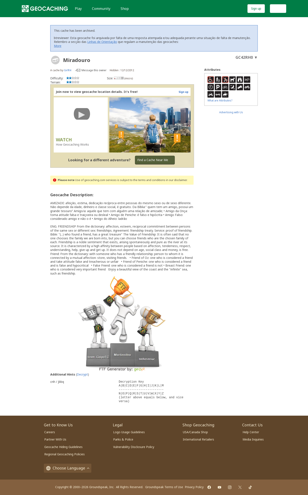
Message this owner (94, 70)
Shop (125, 8)
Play (78, 8)
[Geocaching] (45, 8)
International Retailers (198, 439)
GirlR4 (67, 70)
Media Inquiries (253, 439)
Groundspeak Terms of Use (164, 487)
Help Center (251, 432)
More (57, 46)
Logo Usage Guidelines (129, 432)
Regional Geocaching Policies (64, 454)
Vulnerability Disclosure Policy (133, 447)
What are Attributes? (219, 100)
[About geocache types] (55, 60)
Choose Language (67, 468)
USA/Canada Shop (195, 432)
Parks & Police (123, 439)
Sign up (256, 8)
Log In (278, 8)
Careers (49, 432)
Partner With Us (55, 439)
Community (101, 8)
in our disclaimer (176, 180)
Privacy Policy (194, 487)
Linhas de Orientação (102, 42)
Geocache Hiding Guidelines (63, 447)
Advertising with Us (231, 112)
